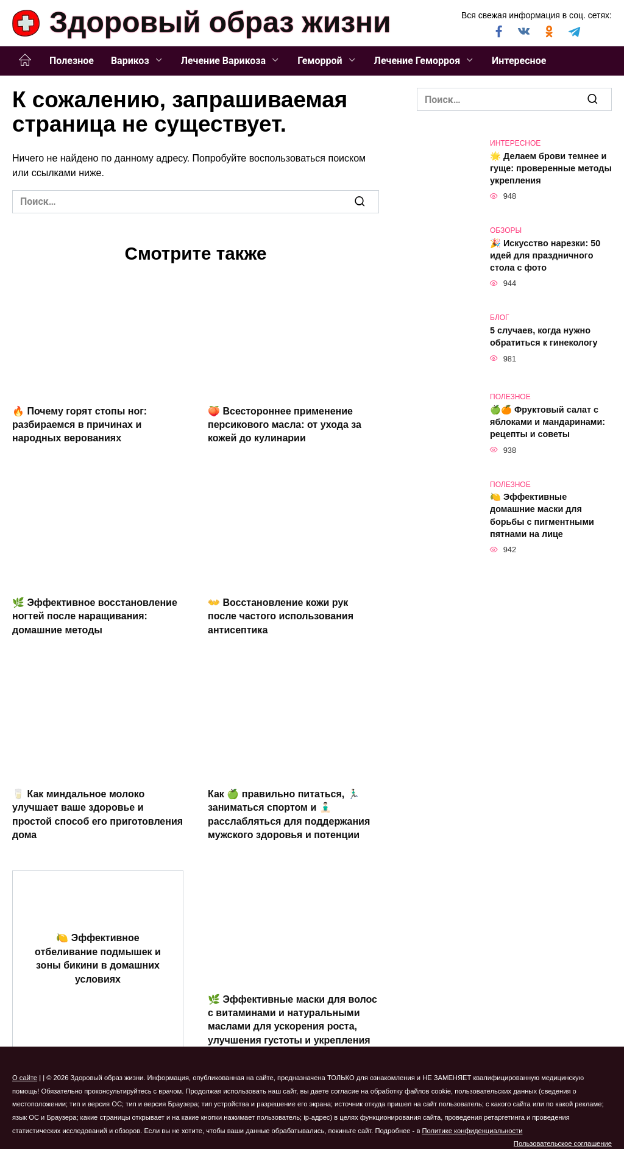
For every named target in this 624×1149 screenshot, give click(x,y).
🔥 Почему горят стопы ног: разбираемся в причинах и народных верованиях (79, 424)
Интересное (519, 60)
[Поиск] (359, 201)
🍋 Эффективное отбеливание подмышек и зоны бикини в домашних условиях (98, 958)
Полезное (71, 60)
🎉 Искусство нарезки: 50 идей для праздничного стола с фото (545, 255)
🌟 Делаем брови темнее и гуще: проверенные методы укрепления (551, 168)
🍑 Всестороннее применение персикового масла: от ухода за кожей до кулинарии (284, 424)
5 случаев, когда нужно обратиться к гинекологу (544, 336)
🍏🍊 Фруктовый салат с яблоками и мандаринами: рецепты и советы (547, 422)
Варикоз (130, 60)
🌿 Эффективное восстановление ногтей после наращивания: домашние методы (94, 616)
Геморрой (319, 60)
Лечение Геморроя (417, 60)
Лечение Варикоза (223, 60)
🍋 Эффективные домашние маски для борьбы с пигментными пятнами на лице (542, 516)
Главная (25, 60)
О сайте (24, 1077)
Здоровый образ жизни (220, 22)
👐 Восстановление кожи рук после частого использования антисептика (280, 616)
